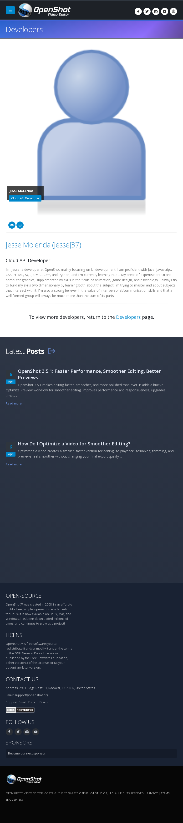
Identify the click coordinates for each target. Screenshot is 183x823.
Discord (45, 702)
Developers (128, 317)
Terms (165, 793)
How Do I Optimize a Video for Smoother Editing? (74, 443)
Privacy (152, 793)
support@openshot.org (31, 695)
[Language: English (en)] (173, 11)
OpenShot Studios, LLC (96, 793)
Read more (14, 403)
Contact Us (22, 679)
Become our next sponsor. (27, 753)
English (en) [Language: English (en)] (14, 799)
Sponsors (19, 742)
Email (22, 702)
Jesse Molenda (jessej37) (43, 245)
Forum (32, 702)
